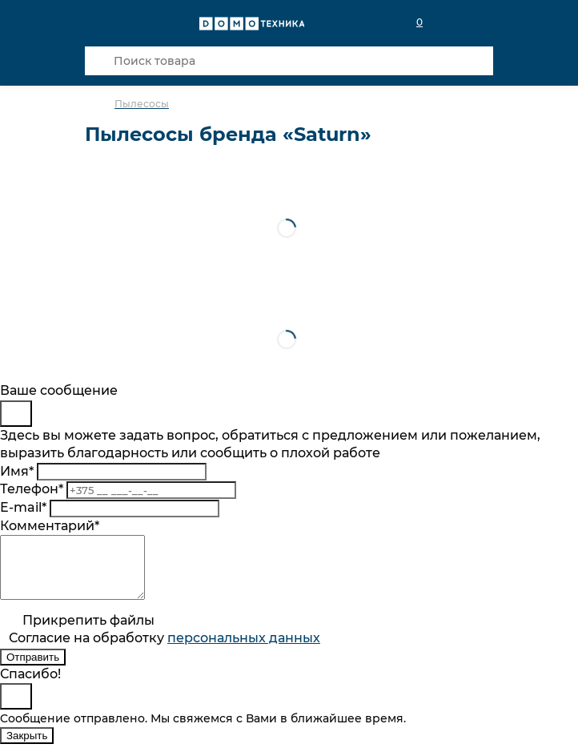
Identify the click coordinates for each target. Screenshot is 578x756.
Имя (17, 471)
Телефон (31, 489)
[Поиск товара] (289, 60)
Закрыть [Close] (26, 748)
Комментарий (49, 525)
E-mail (23, 507)
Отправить (32, 669)
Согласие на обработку (164, 649)
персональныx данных (243, 649)
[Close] (16, 413)
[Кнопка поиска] (99, 60)
